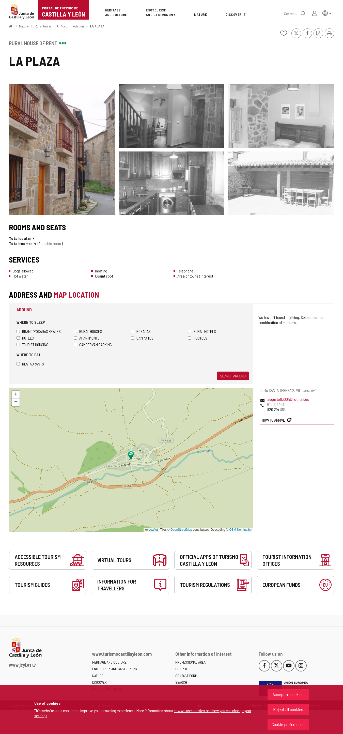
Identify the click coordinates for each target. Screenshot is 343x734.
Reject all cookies (288, 709)
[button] (326, 13)
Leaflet (151, 529)
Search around (233, 375)
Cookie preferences (288, 724)
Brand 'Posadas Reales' (39, 331)
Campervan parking (93, 344)
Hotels (25, 337)
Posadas (141, 331)
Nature (24, 26)
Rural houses (88, 331)
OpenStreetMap (181, 529)
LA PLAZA (97, 26)
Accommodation (72, 26)
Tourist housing (32, 344)
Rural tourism (44, 26)
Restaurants (30, 363)
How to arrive (274, 420)
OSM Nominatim (240, 529)
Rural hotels (202, 331)
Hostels (197, 337)
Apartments (87, 337)
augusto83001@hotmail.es (288, 399)
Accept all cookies (288, 694)
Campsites (142, 337)
